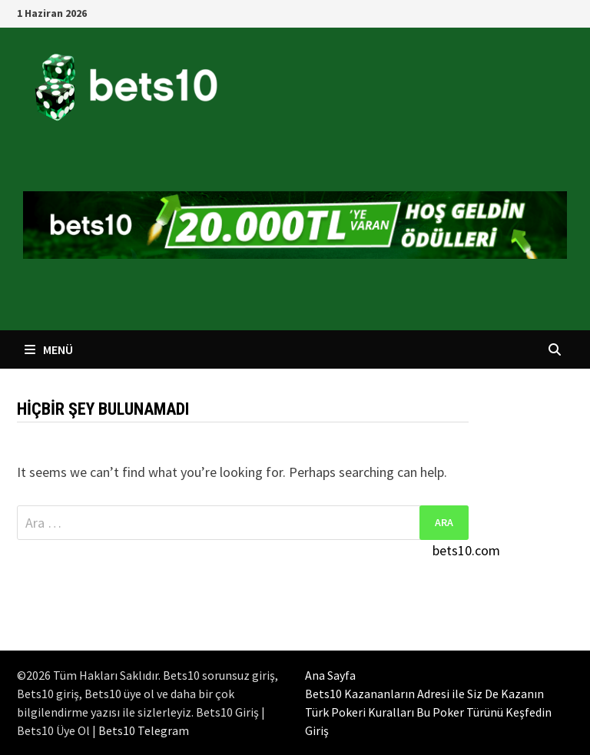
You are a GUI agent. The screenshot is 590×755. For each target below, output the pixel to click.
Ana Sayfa (330, 675)
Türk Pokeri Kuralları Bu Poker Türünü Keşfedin (428, 712)
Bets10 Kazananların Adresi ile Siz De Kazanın (424, 693)
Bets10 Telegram (143, 730)
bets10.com (466, 550)
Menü (49, 349)
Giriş (317, 730)
